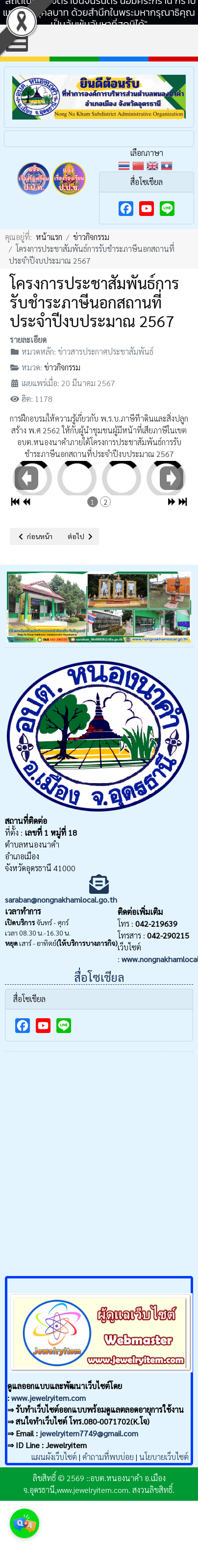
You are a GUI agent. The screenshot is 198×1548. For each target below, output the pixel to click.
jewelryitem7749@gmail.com (89, 1433)
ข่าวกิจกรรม (62, 367)
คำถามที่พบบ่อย (108, 1457)
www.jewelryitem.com (48, 1398)
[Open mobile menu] (17, 41)
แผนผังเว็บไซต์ (54, 1457)
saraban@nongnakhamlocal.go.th (61, 899)
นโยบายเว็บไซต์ (164, 1457)
